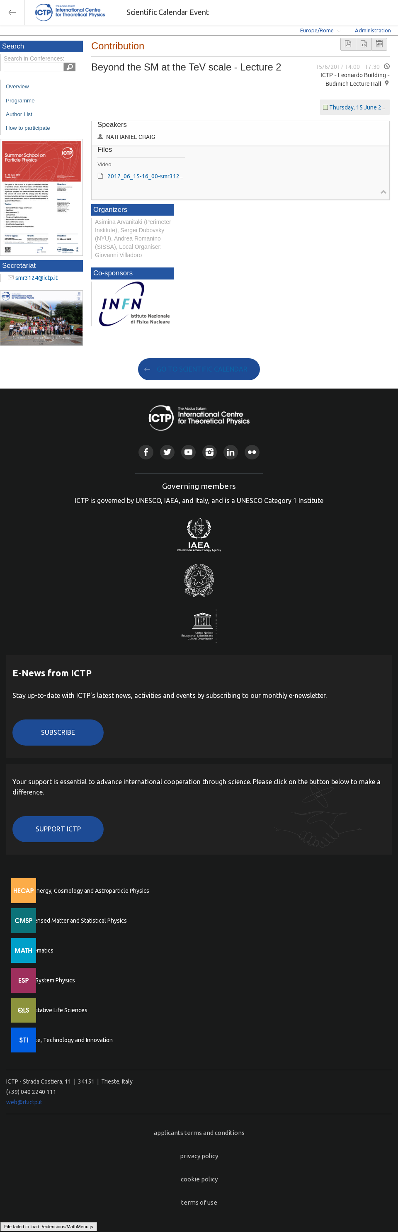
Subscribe (58, 732)
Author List (19, 114)
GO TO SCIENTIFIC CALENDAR (202, 369)
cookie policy (199, 1179)
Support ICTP (58, 829)
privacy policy (199, 1155)
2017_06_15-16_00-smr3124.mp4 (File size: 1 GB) (171, 176)
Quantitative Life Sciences (53, 1010)
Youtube (188, 452)
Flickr (252, 452)
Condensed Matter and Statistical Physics (73, 920)
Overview (17, 86)
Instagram (209, 452)
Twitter (167, 452)
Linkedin (230, 452)
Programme (20, 100)
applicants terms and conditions (199, 1132)
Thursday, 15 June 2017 (360, 107)
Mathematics (36, 950)
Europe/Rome (317, 30)
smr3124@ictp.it (36, 278)
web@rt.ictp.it (24, 1102)
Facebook (145, 452)
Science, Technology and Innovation (66, 1040)
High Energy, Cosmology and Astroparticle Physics (84, 890)
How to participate (28, 128)
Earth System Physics (47, 980)
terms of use (199, 1202)
